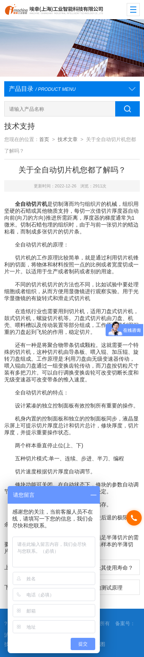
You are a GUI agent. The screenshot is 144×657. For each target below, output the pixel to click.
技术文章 (68, 139)
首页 (44, 139)
